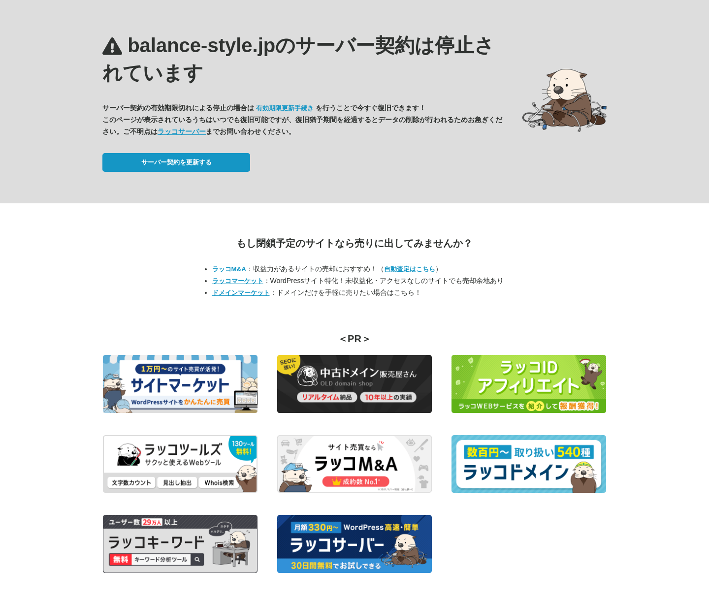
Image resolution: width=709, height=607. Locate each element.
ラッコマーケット (237, 281)
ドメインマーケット (241, 292)
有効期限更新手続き (285, 108)
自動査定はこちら (409, 269)
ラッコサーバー (182, 131)
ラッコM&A (229, 269)
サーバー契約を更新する (176, 162)
